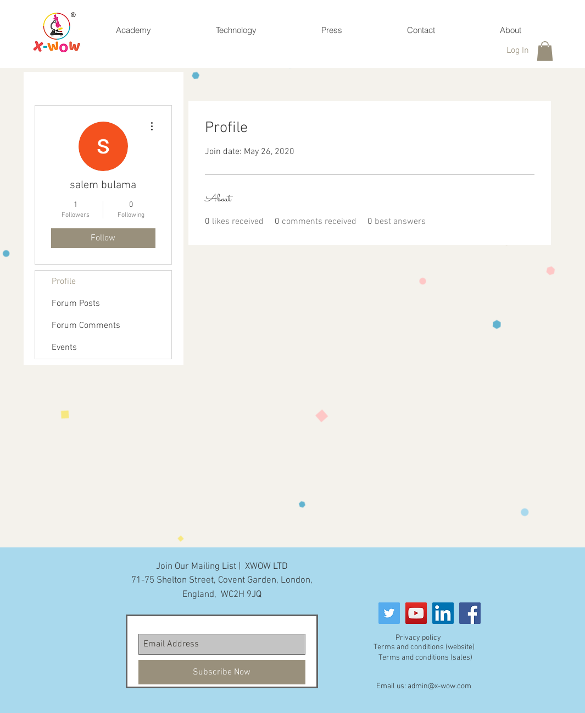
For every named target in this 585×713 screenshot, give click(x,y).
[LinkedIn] (443, 613)
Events (64, 347)
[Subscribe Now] (221, 672)
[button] (545, 51)
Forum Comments (86, 325)
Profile (64, 281)
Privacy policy (418, 638)
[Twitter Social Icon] (389, 613)
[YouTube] (416, 613)
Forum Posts (76, 303)
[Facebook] (470, 613)
